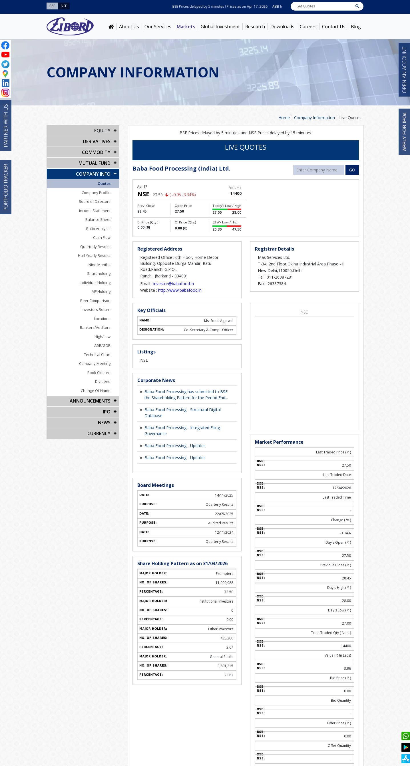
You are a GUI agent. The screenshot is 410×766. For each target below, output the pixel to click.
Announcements (90, 401)
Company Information (314, 117)
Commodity (96, 152)
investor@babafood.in (173, 283)
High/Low (102, 336)
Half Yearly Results (94, 255)
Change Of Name (95, 390)
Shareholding (98, 273)
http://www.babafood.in (180, 290)
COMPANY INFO (93, 174)
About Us (129, 26)
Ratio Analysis (98, 228)
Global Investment (220, 26)
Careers (308, 26)
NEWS (104, 422)
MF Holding (101, 291)
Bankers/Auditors (95, 327)
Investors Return (96, 309)
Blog (356, 26)
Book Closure (98, 372)
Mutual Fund (94, 163)
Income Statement (94, 210)
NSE (304, 312)
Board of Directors (94, 201)
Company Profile (96, 192)
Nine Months (99, 264)
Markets (186, 26)
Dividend (102, 381)
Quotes (104, 183)
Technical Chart (97, 354)
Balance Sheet (97, 219)
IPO (106, 412)
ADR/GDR (102, 345)
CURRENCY (98, 433)
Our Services (157, 26)
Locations (102, 318)
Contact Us (333, 26)
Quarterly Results (95, 246)
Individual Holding (95, 282)
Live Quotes (350, 117)
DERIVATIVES (96, 141)
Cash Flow (101, 237)
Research (255, 26)
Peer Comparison (95, 300)
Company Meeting (94, 363)
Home (284, 117)
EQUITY (102, 130)
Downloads (282, 26)
